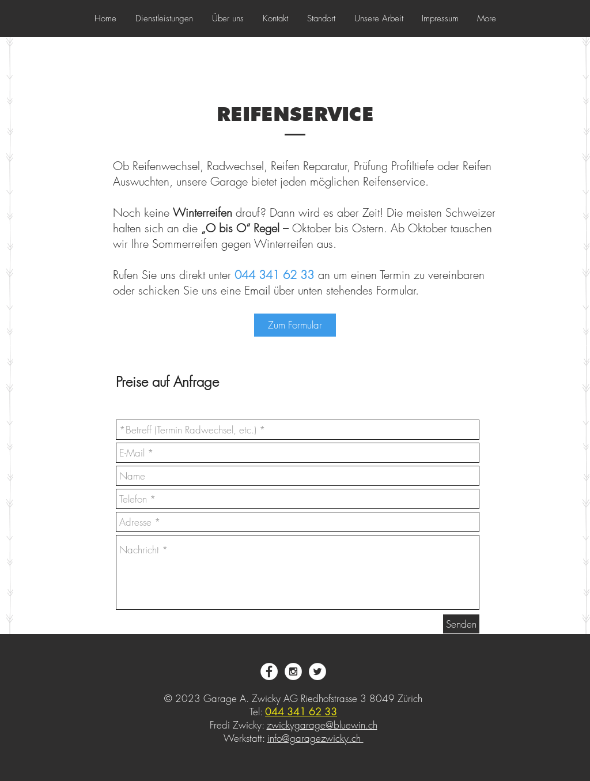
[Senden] (461, 623)
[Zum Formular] (295, 325)
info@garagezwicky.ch (315, 738)
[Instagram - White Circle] (293, 671)
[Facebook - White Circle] (269, 671)
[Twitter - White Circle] (317, 671)
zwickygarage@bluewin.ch (322, 724)
